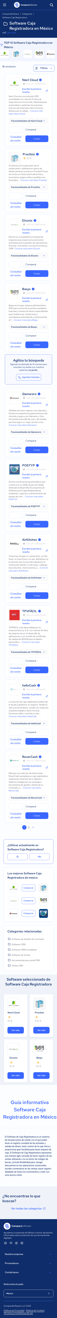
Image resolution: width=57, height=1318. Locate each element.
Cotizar (36, 138)
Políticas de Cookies (35, 1310)
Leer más (11, 32)
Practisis (29, 154)
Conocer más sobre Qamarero (23, 425)
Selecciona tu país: (14, 1284)
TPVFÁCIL (29, 611)
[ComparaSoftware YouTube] (11, 1243)
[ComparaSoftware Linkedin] (5, 1243)
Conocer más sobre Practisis (33, 180)
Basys (26, 289)
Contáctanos (28, 1272)
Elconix (27, 220)
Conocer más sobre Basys (26, 320)
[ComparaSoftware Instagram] (22, 1243)
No (39, 856)
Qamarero (29, 394)
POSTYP (28, 465)
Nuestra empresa (28, 1254)
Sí (17, 856)
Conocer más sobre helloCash (23, 716)
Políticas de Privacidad (14, 1310)
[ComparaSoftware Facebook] (16, 1243)
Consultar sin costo (16, 138)
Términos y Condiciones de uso (18, 1313)
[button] (28, 121)
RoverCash (30, 757)
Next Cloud (30, 80)
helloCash (29, 685)
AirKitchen (29, 540)
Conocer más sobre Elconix (27, 248)
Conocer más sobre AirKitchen (28, 569)
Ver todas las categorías (28, 1208)
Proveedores (28, 1263)
